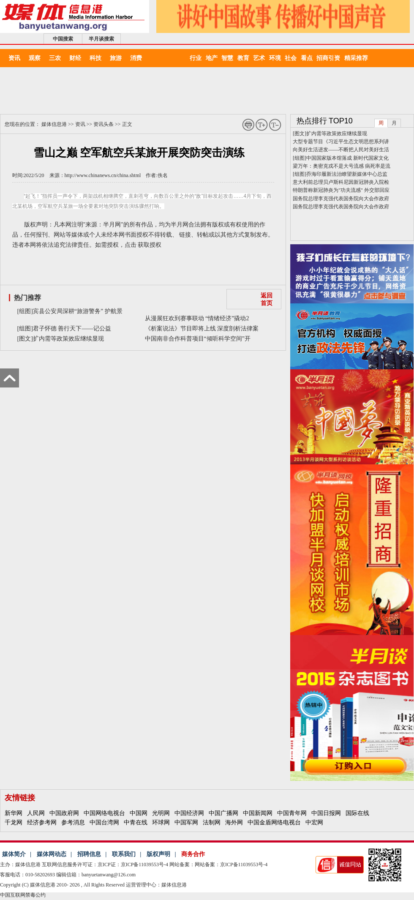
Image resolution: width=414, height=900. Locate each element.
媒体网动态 (51, 854)
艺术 (261, 58)
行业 (198, 58)
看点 (309, 58)
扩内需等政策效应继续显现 (68, 338)
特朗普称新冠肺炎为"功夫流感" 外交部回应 (341, 190)
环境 (277, 58)
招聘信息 (89, 854)
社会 (293, 58)
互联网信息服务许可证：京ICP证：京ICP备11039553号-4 (105, 864)
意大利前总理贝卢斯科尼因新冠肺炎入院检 (341, 182)
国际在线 (357, 813)
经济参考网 (42, 822)
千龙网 (13, 822)
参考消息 (73, 822)
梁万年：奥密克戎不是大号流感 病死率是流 (341, 166)
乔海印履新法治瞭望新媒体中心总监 (346, 174)
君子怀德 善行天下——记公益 (72, 328)
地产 (214, 58)
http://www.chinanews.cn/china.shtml (103, 175)
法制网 (212, 822)
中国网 (138, 813)
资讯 (80, 124)
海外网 (234, 822)
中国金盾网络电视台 (274, 822)
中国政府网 (64, 813)
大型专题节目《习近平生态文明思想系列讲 (341, 142)
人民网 (36, 813)
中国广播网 (223, 813)
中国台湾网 (104, 822)
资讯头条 (103, 124)
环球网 (161, 822)
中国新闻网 (257, 813)
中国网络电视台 (104, 813)
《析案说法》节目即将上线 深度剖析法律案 (202, 328)
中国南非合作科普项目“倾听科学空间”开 (198, 338)
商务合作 (193, 854)
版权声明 (158, 854)
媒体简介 (14, 854)
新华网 (13, 813)
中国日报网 (326, 813)
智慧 (229, 58)
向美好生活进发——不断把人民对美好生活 (341, 150)
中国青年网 (292, 813)
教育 (245, 58)
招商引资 (330, 58)
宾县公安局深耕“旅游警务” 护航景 (78, 311)
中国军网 (186, 822)
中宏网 (314, 822)
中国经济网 (189, 813)
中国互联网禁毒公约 (23, 895)
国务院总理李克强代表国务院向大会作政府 (341, 199)
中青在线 (135, 822)
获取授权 (149, 245)
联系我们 (124, 854)
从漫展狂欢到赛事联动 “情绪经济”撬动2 (197, 318)
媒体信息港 (54, 124)
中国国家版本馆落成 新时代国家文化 (347, 158)
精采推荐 (356, 58)
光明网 (161, 813)
